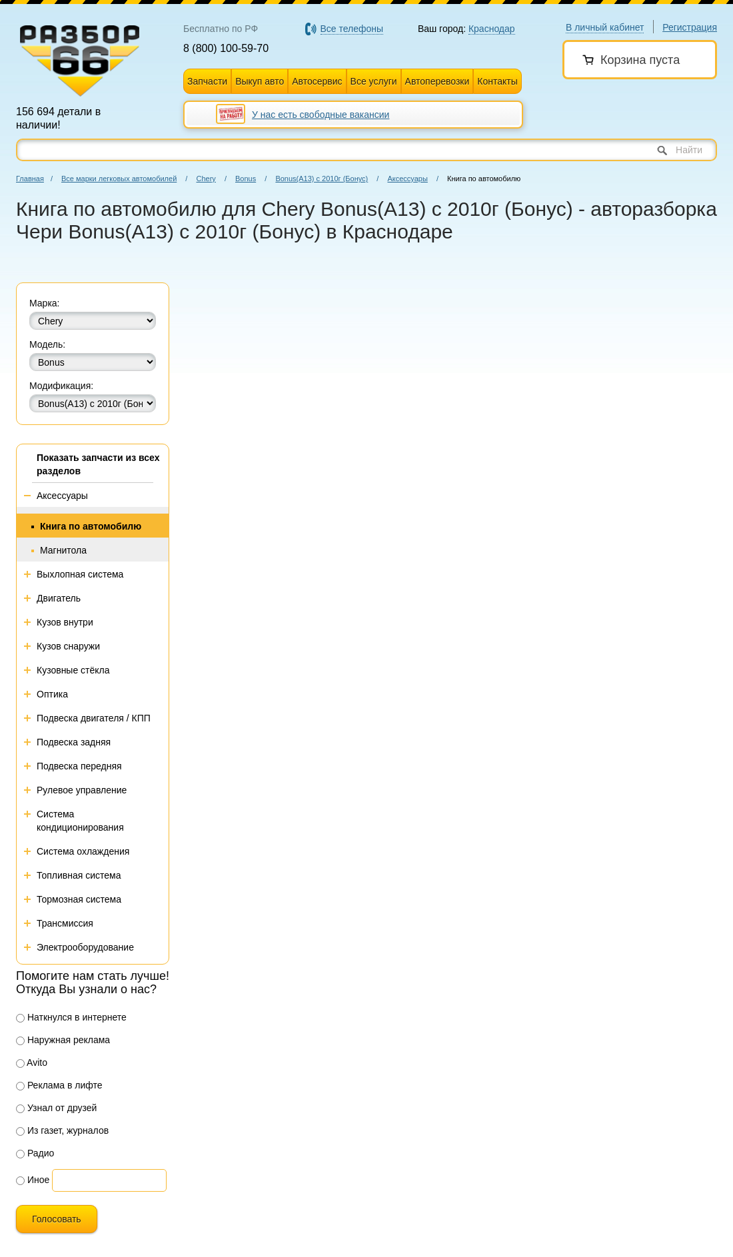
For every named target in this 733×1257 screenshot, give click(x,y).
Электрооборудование (85, 947)
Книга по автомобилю (90, 526)
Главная (30, 179)
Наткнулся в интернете (71, 1017)
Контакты (497, 81)
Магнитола (63, 550)
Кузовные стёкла (73, 670)
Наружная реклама (63, 1040)
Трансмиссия (65, 923)
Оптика (52, 694)
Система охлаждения (83, 851)
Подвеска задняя (74, 742)
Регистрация (689, 27)
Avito (31, 1062)
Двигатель (59, 598)
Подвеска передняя (79, 766)
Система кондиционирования (80, 821)
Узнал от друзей (56, 1107)
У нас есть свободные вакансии (320, 114)
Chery (205, 179)
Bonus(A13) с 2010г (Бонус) (321, 179)
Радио (35, 1153)
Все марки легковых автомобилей (119, 179)
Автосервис (317, 81)
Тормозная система (79, 899)
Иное (32, 1179)
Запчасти (207, 81)
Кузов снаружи (68, 646)
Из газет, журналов (62, 1130)
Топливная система (79, 875)
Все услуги (374, 81)
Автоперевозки (437, 81)
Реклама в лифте (59, 1085)
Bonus (245, 179)
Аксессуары (407, 179)
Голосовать (56, 1219)
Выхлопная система (80, 574)
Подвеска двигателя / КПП (94, 718)
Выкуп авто (259, 81)
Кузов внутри (65, 622)
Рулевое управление (82, 790)
